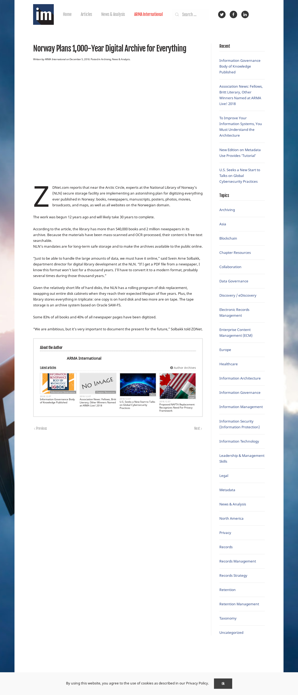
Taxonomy (228, 618)
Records (226, 547)
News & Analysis (113, 14)
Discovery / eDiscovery (237, 295)
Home (67, 14)
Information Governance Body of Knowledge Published (57, 401)
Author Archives (183, 368)
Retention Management (239, 604)
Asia (153, 394)
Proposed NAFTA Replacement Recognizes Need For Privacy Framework (177, 407)
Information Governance (63, 392)
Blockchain (228, 238)
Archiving (106, 59)
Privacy (225, 532)
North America (231, 518)
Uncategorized (231, 632)
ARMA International (148, 14)
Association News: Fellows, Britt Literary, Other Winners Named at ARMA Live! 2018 (98, 402)
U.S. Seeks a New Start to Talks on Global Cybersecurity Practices (137, 405)
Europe (225, 349)
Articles (86, 14)
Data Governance (233, 281)
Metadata (227, 489)
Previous (40, 428)
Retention (227, 589)
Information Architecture (240, 378)
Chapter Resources (105, 392)
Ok (223, 684)
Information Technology (239, 441)
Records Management (237, 561)
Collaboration (230, 266)
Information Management (241, 406)
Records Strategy (233, 575)
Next (198, 428)
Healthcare (228, 364)
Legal (192, 397)
